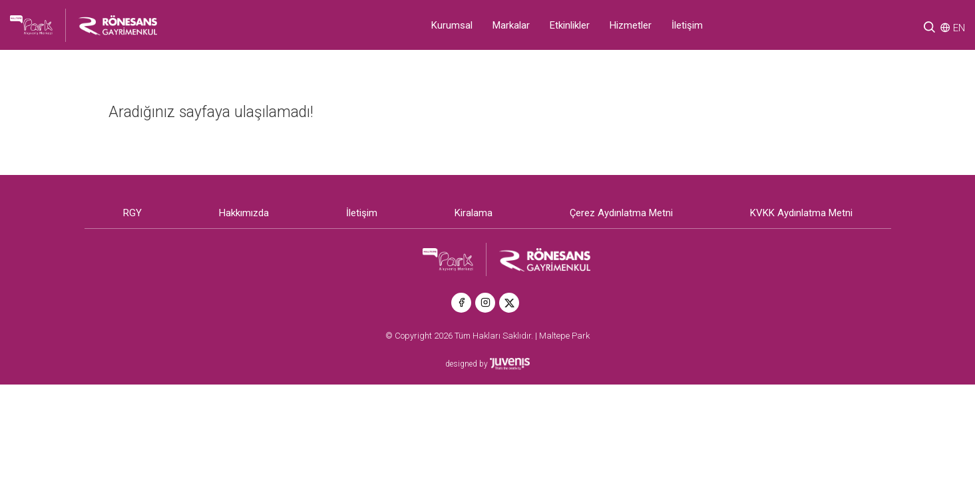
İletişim (687, 25)
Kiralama (473, 213)
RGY (132, 213)
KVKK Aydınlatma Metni (801, 213)
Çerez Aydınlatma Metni (621, 213)
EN (959, 28)
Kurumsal (452, 25)
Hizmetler (631, 25)
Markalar (511, 25)
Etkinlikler (570, 25)
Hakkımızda (244, 213)
